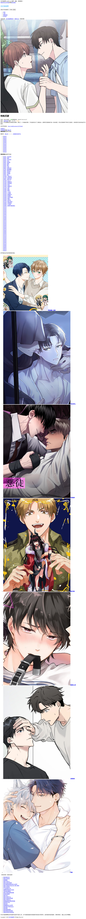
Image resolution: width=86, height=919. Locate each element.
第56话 (4, 144)
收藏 (10, 2)
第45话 (4, 226)
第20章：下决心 (7, 191)
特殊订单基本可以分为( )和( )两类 (11, 885)
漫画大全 (17, 18)
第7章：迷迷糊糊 (7, 169)
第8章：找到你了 (7, 170)
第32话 (4, 208)
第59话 (4, 140)
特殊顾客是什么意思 (8, 905)
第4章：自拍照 (6, 162)
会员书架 (7, 2)
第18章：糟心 (6, 189)
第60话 (4, 139)
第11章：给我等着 (7, 177)
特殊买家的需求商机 (8, 910)
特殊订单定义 (6, 881)
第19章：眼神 (6, 190)
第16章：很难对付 (7, 186)
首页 (4, 12)
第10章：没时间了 (7, 176)
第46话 (4, 228)
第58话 (4, 142)
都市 (7, 121)
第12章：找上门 (7, 180)
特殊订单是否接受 (7, 882)
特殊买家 (5, 908)
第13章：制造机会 (7, 182)
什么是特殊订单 (7, 888)
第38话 (4, 216)
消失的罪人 (73, 403)
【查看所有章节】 (17, 134)
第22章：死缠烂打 (7, 194)
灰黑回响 (72, 778)
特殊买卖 (5, 903)
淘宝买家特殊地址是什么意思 (10, 884)
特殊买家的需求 (7, 909)
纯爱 (5, 121)
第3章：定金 (6, 161)
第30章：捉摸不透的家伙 (9, 205)
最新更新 (5, 15)
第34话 (4, 211)
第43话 (4, 223)
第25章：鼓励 (6, 198)
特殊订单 (5, 895)
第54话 (4, 147)
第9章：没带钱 (6, 173)
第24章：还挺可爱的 (8, 197)
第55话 (4, 146)
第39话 (4, 218)
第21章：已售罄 (7, 193)
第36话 (4, 214)
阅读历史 (3, 2)
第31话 (4, 207)
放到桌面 (13, 2)
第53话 (4, 149)
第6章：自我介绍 (7, 168)
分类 (4, 13)
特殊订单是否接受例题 (8, 892)
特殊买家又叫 (6, 877)
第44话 (4, 225)
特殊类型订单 (6, 902)
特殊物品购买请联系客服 (9, 901)
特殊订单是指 (6, 887)
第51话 (4, 151)
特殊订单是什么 (7, 896)
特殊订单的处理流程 (8, 898)
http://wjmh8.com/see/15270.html (15, 126)
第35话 (4, 212)
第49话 (4, 232)
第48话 (4, 230)
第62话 (6, 134)
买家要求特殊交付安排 (8, 889)
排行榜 (4, 16)
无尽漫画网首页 (9, 18)
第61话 (4, 137)
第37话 (4, 215)
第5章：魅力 (6, 165)
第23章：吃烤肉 (7, 196)
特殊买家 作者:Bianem (8, 906)
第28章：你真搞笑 (7, 202)
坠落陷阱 (72, 497)
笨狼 (71, 872)
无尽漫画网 (5, 6)
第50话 (4, 233)
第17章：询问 (6, 187)
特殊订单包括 (6, 878)
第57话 (4, 143)
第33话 (4, 209)
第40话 (4, 219)
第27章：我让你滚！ (8, 201)
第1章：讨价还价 (7, 156)
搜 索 (14, 9)
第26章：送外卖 (7, 200)
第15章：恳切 (6, 184)
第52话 (4, 150)
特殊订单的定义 (7, 899)
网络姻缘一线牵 (52, 310)
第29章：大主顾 (7, 204)
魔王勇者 (72, 591)
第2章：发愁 (6, 158)
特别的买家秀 (6, 894)
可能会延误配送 (7, 891)
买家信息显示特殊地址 (8, 912)
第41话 (4, 221)
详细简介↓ (3, 128)
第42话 (4, 222)
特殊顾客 (5, 880)
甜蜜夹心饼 (73, 685)
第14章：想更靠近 (7, 183)
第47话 (4, 229)
